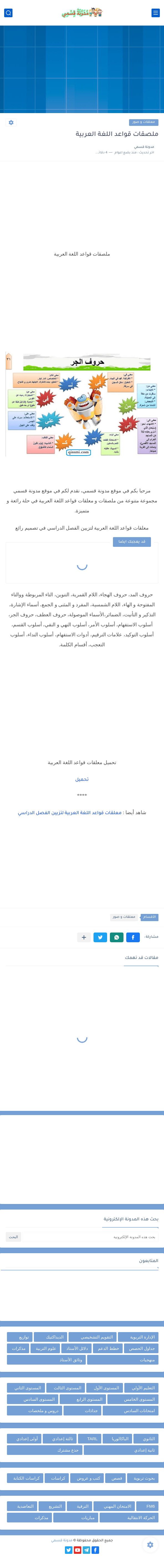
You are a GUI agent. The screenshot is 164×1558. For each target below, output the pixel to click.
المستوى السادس (39, 1399)
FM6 (151, 1506)
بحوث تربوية (144, 1478)
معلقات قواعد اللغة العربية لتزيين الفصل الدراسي (70, 813)
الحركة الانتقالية (141, 1517)
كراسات (58, 1478)
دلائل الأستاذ (77, 1348)
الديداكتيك (55, 1337)
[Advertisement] (82, 70)
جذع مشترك (68, 1450)
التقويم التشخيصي (97, 1337)
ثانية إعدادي (144, 1450)
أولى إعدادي (27, 1438)
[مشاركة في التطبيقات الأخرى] (84, 937)
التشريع (55, 1506)
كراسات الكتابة (26, 1478)
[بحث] (8, 13)
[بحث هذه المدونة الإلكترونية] (90, 1237)
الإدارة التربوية (142, 1337)
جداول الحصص (142, 1348)
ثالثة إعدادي (62, 1438)
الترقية (83, 1506)
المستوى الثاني (27, 1387)
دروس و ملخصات (43, 1410)
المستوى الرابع (89, 1399)
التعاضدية (25, 1506)
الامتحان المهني (117, 1506)
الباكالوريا (120, 1438)
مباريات (88, 1517)
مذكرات (19, 1348)
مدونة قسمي (61, 1541)
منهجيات (147, 1359)
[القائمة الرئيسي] (156, 13)
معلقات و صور (144, 122)
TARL (92, 1438)
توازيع (24, 1337)
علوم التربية (46, 1348)
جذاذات (91, 1410)
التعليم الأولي (143, 1387)
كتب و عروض (88, 1478)
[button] (133, 937)
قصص (117, 1478)
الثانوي (149, 1438)
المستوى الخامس (139, 1399)
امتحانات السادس (139, 1410)
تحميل (82, 779)
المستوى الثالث (67, 1387)
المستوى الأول (106, 1387)
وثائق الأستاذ (71, 1359)
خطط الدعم (108, 1348)
